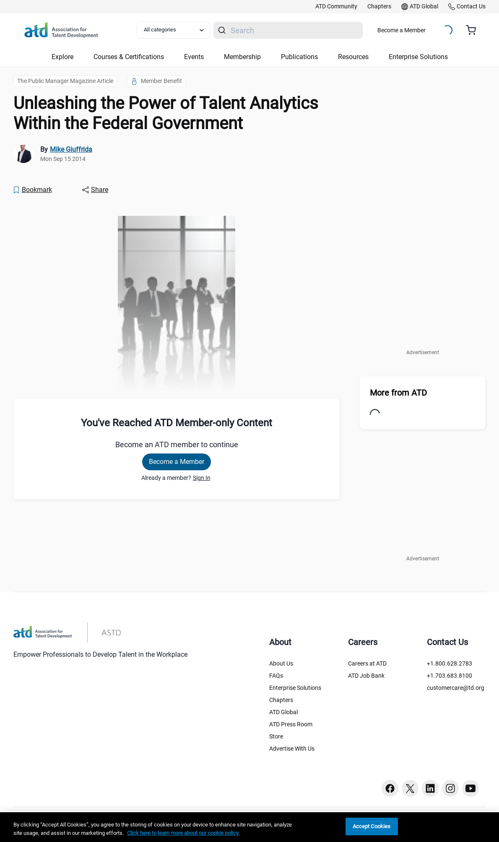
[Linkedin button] (430, 788)
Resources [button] (353, 57)
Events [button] (194, 57)
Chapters (281, 700)
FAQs (276, 675)
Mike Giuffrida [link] (71, 149)
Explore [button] (62, 57)
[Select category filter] (173, 30)
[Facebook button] (390, 788)
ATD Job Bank (366, 675)
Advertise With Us (291, 748)
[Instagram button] (450, 788)
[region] (249, 827)
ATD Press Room (290, 724)
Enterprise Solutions (295, 687)
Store (276, 736)
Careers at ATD (367, 663)
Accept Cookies (372, 826)
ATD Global (283, 712)
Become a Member (401, 30)
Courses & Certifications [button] (129, 57)
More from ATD (398, 393)
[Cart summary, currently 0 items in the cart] (474, 30)
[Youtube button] (470, 788)
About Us (281, 663)
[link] (336, 6)
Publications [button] (299, 57)
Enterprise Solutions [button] (418, 57)
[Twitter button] (410, 788)
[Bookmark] (32, 190)
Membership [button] (242, 57)
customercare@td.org (455, 687)
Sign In (202, 477)
